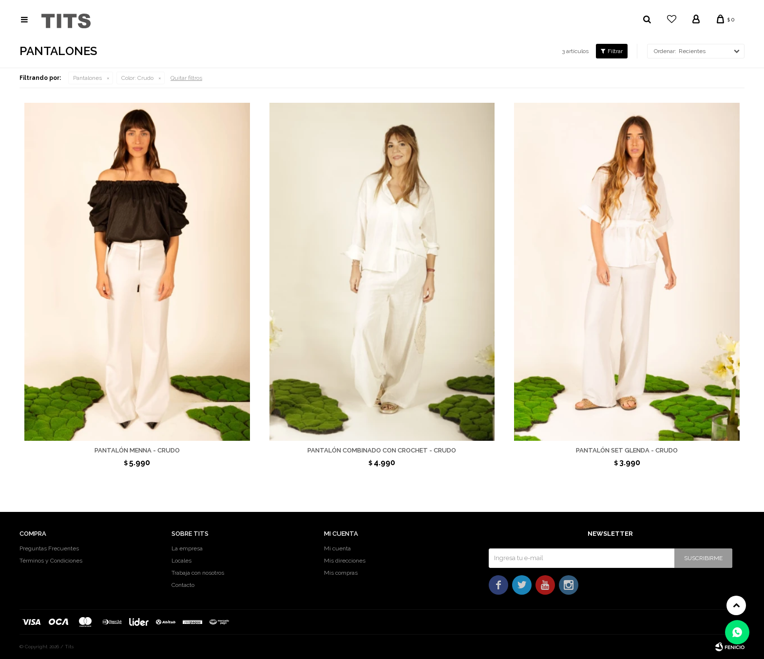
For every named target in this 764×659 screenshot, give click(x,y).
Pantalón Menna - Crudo (137, 450)
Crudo (137, 78)
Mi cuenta (337, 548)
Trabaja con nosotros (198, 572)
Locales (181, 560)
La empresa (187, 548)
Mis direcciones (344, 560)
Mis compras (341, 572)
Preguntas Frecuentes (49, 548)
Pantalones (87, 78)
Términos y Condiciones (50, 560)
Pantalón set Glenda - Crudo (627, 450)
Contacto (183, 585)
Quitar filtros (186, 78)
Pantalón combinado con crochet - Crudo (381, 450)
